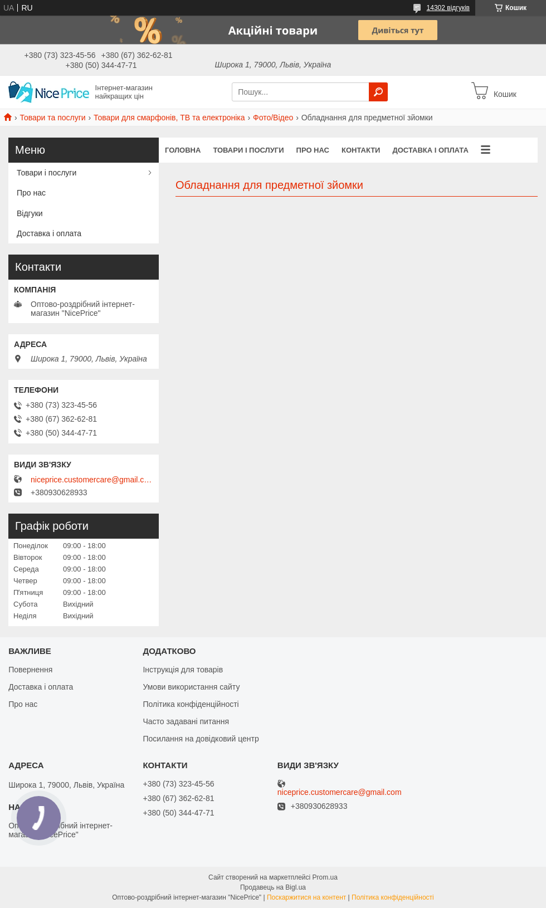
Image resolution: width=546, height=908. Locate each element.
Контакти (361, 150)
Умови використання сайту (191, 686)
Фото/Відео (273, 117)
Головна (183, 150)
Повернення (30, 669)
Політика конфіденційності (190, 704)
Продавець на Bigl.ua (273, 887)
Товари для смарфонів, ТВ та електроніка (169, 117)
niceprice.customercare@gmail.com (92, 479)
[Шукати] (378, 91)
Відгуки (30, 213)
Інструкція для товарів (183, 669)
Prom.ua (325, 877)
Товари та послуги (52, 117)
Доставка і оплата (430, 150)
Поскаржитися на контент (306, 897)
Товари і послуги (248, 150)
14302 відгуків (448, 8)
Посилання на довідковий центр (201, 738)
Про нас (312, 150)
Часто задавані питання (186, 721)
